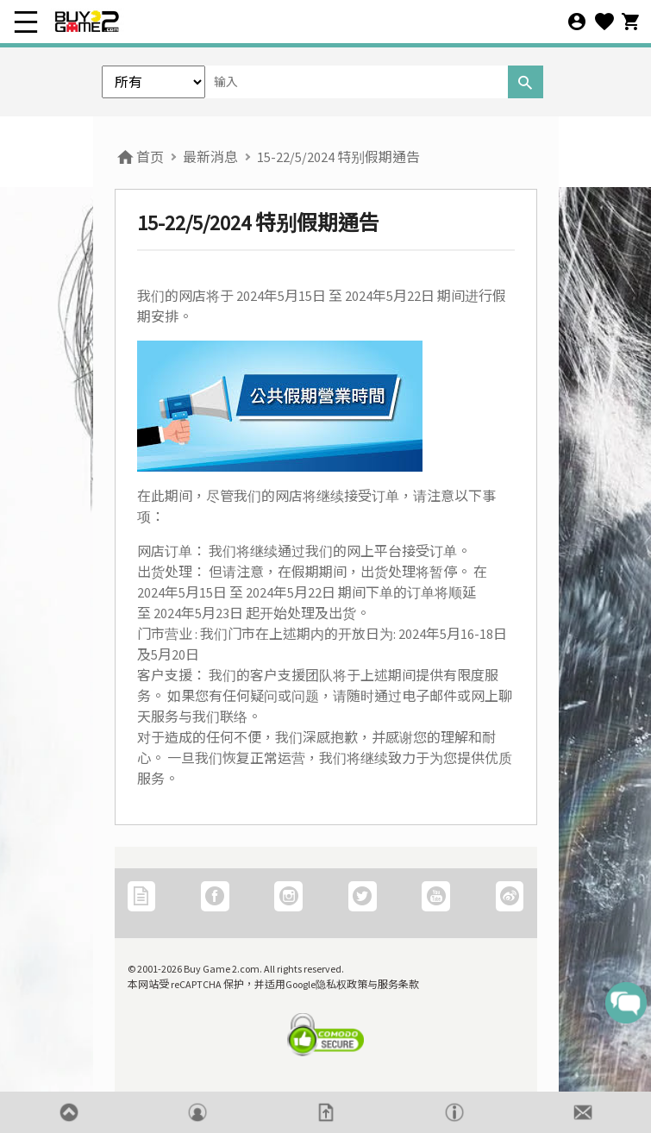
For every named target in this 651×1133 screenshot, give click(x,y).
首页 (139, 157)
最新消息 (210, 157)
